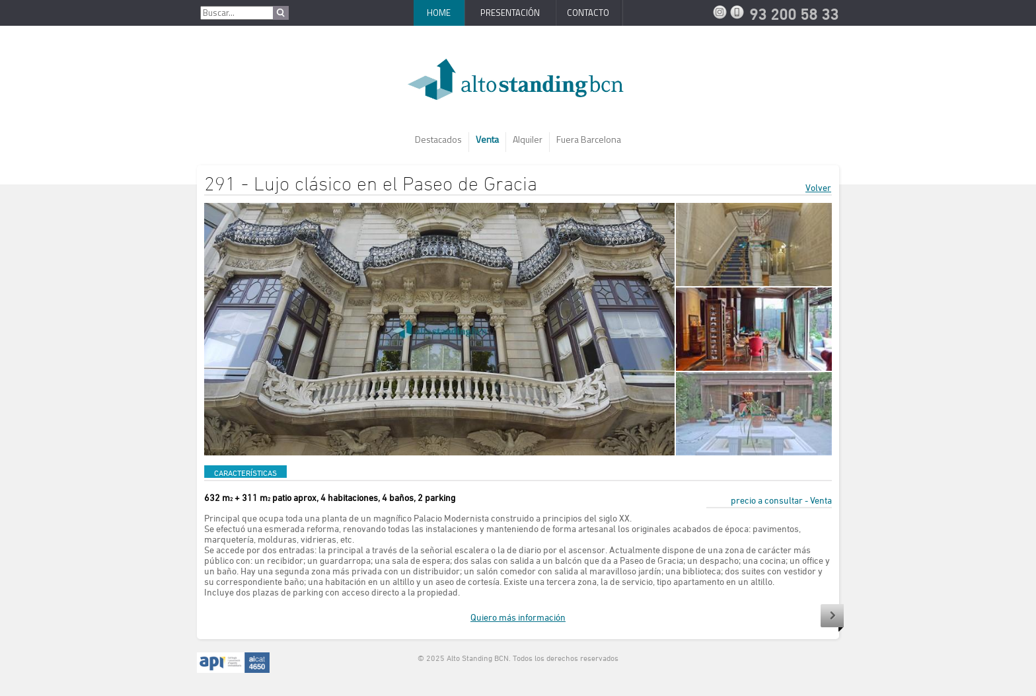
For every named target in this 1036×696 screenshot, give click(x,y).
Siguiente (832, 618)
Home (439, 12)
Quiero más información (518, 617)
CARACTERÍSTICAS (245, 472)
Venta (487, 139)
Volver (818, 187)
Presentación (510, 12)
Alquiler (527, 139)
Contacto (588, 12)
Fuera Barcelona (588, 139)
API (233, 663)
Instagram (721, 12)
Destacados (438, 139)
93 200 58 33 (738, 12)
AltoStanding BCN (518, 84)
